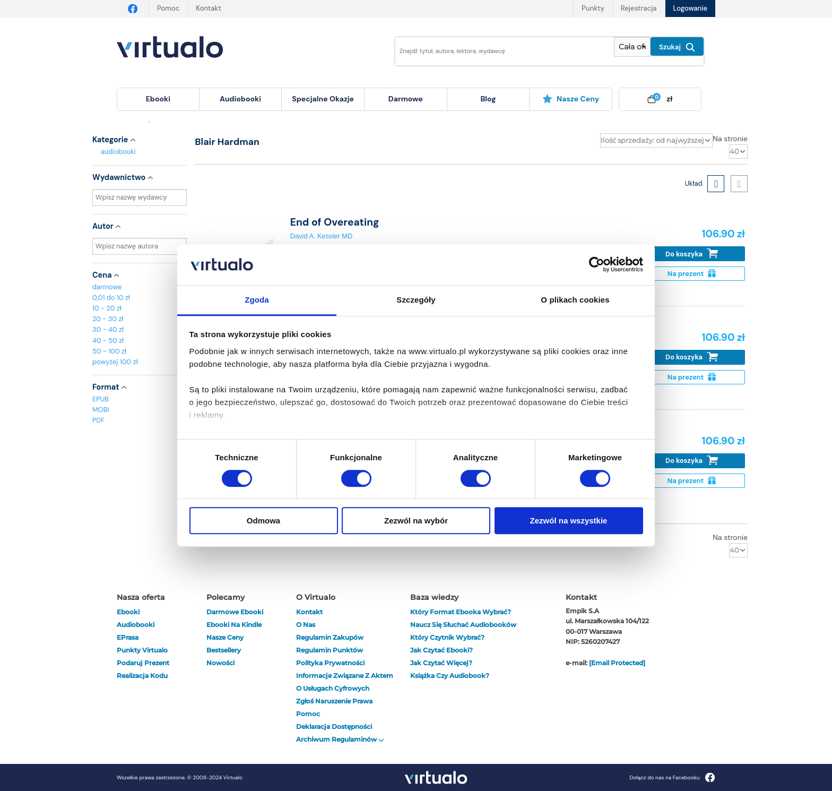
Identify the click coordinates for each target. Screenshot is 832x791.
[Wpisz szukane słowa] (497, 51)
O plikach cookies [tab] (575, 299)
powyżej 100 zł (115, 361)
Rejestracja (639, 8)
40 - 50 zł (108, 340)
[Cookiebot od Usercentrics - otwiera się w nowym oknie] (596, 265)
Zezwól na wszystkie (569, 520)
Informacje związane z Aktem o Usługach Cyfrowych (344, 682)
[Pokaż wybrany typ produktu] (632, 47)
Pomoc (168, 8)
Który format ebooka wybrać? (460, 612)
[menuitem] (158, 99)
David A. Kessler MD (321, 236)
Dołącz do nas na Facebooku (672, 777)
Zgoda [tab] (257, 299)
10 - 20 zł (107, 308)
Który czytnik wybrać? (447, 637)
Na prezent (692, 273)
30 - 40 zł (108, 329)
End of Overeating (334, 222)
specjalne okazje (323, 99)
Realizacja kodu (142, 676)
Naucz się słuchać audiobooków (463, 625)
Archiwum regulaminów (340, 739)
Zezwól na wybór (416, 520)
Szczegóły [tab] (415, 299)
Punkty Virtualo (142, 650)
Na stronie (730, 138)
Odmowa (263, 520)
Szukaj (677, 47)
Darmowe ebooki (234, 612)
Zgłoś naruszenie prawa (334, 701)
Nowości (220, 663)
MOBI (100, 409)
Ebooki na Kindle (234, 625)
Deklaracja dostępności (334, 726)
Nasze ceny (570, 99)
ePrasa (127, 637)
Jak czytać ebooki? (441, 650)
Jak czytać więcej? (441, 663)
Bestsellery (223, 650)
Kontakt (208, 8)
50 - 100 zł (109, 351)
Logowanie (690, 8)
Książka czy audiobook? (449, 676)
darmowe (405, 99)
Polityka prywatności (330, 663)
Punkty (593, 8)
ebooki (128, 612)
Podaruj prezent (143, 663)
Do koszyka (691, 253)
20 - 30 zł (108, 318)
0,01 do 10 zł (111, 297)
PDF (98, 420)
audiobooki (118, 151)
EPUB (100, 398)
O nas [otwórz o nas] (305, 625)
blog (488, 99)
